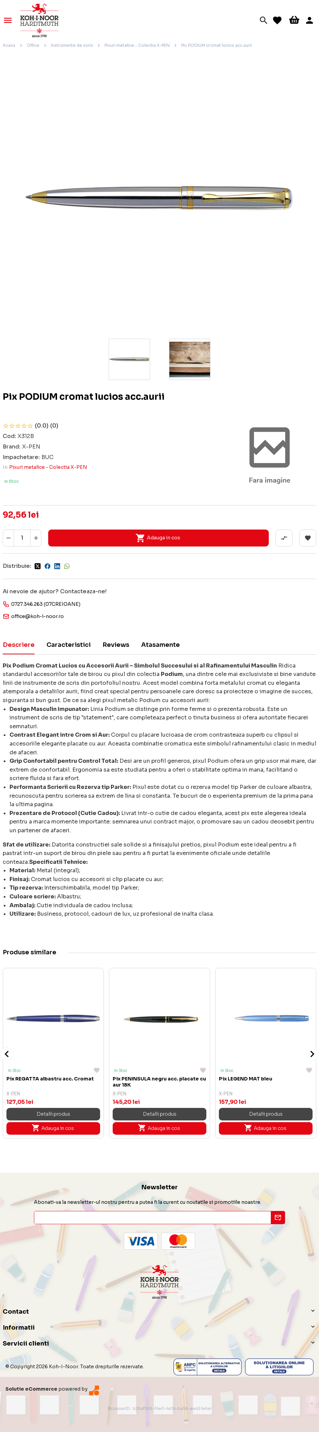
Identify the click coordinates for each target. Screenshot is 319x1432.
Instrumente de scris (72, 45)
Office (33, 45)
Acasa (9, 45)
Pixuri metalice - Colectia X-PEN (137, 45)
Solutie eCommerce (31, 1389)
